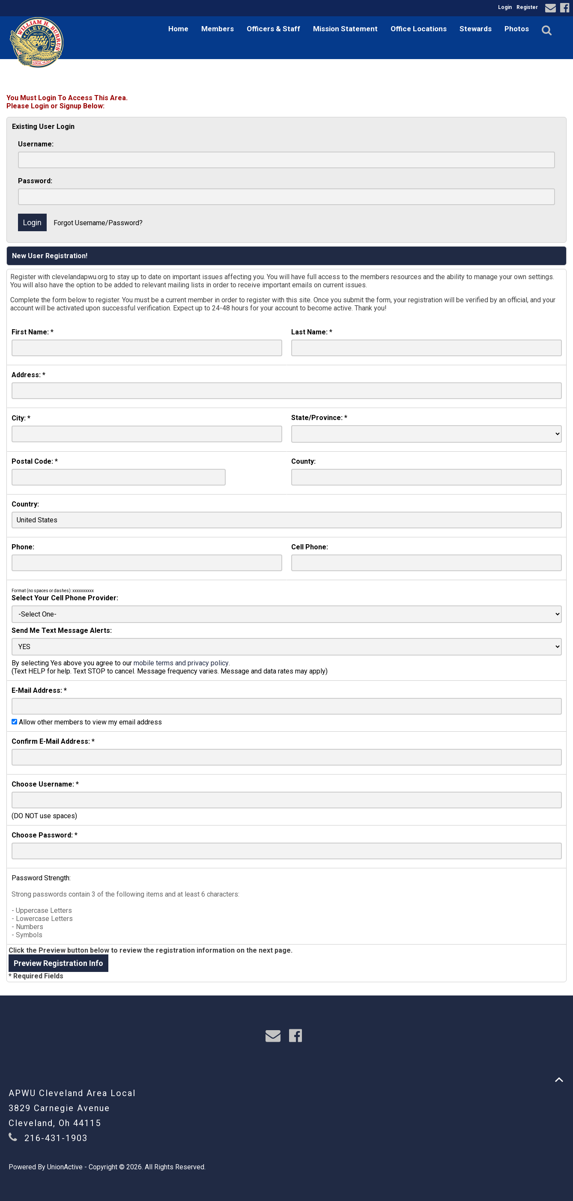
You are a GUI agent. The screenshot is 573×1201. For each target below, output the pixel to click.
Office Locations (419, 28)
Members (217, 28)
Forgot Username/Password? (98, 223)
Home (178, 28)
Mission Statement (345, 28)
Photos (516, 28)
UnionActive (65, 1167)
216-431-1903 (56, 1138)
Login (505, 7)
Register (527, 7)
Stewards (476, 28)
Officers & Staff (273, 28)
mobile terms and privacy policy (181, 663)
